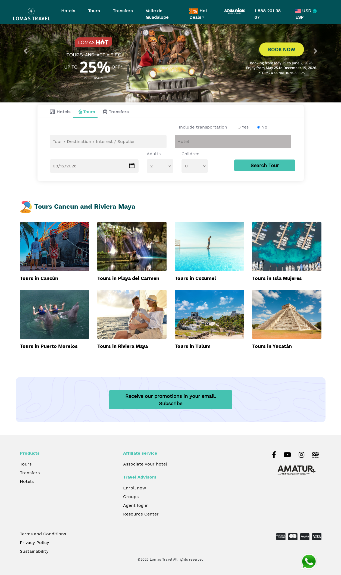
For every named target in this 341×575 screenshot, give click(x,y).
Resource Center (141, 514)
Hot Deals (198, 14)
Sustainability (34, 551)
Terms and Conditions (43, 534)
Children (190, 154)
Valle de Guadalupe (157, 14)
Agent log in (136, 505)
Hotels (63, 112)
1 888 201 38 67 (267, 14)
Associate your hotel (145, 464)
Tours (89, 112)
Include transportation (203, 127)
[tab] (59, 112)
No (264, 127)
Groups (131, 497)
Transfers (119, 112)
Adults (154, 154)
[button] (25, 51)
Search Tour (265, 165)
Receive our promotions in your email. (170, 400)
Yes (245, 127)
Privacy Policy (34, 543)
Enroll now (134, 488)
